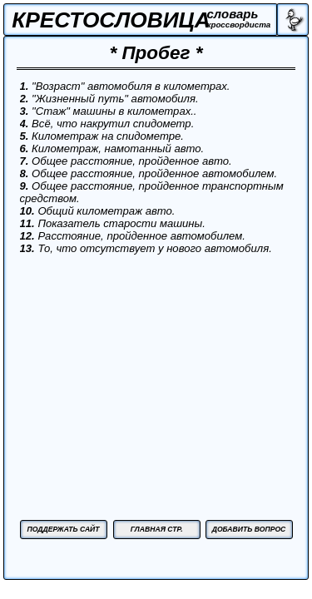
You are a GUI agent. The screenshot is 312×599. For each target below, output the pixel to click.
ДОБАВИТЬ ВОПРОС (249, 529)
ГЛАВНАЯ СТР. (157, 529)
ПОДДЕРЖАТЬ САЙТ (63, 529)
